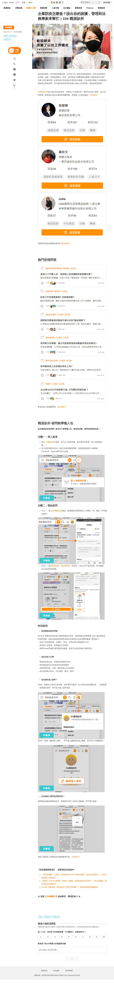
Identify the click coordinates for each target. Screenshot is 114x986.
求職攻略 (18, 8)
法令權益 (66, 8)
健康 (5, 36)
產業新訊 (7, 8)
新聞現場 (78, 8)
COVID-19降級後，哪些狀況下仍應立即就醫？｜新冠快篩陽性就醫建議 (69, 887)
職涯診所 (7, 39)
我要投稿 (44, 970)
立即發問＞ (94, 95)
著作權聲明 (69, 970)
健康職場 (8, 27)
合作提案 (56, 970)
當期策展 (101, 8)
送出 (72, 959)
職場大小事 (31, 8)
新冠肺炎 (13, 36)
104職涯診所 (43, 92)
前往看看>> (66, 243)
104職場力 (51, 896)
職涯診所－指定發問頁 (61, 566)
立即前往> (76, 857)
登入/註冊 (106, 2)
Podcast (89, 8)
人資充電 (55, 8)
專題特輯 (43, 8)
